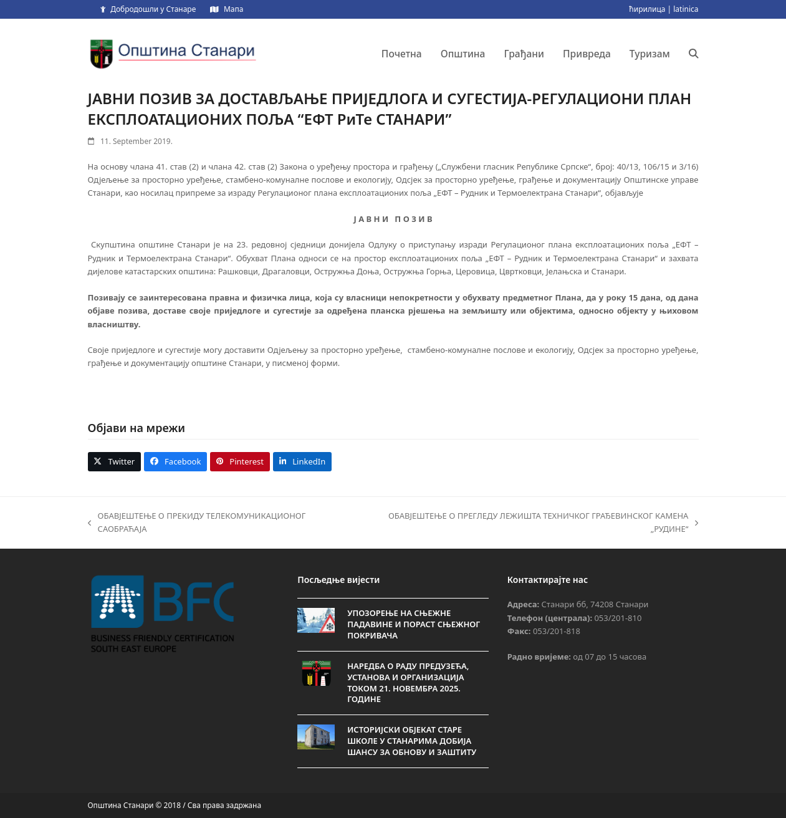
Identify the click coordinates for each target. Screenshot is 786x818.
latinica (685, 9)
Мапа (233, 9)
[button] (693, 53)
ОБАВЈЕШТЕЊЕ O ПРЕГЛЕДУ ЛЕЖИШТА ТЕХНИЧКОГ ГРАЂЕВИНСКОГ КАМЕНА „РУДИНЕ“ (529, 523)
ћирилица (647, 9)
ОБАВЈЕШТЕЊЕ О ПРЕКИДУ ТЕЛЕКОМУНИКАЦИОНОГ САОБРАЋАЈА (197, 523)
